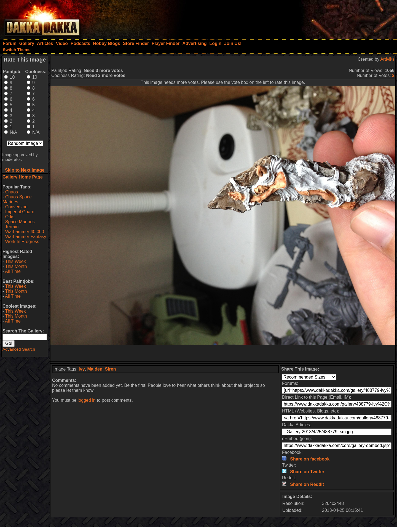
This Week (15, 261)
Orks (10, 216)
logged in (87, 400)
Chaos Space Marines (17, 199)
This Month (16, 266)
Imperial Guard (19, 211)
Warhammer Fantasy (25, 236)
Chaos (11, 192)
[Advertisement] (322, 18)
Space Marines (20, 221)
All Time (13, 271)
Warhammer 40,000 (24, 231)
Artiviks (387, 59)
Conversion (16, 206)
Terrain (11, 226)
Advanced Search (18, 349)
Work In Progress (22, 241)
